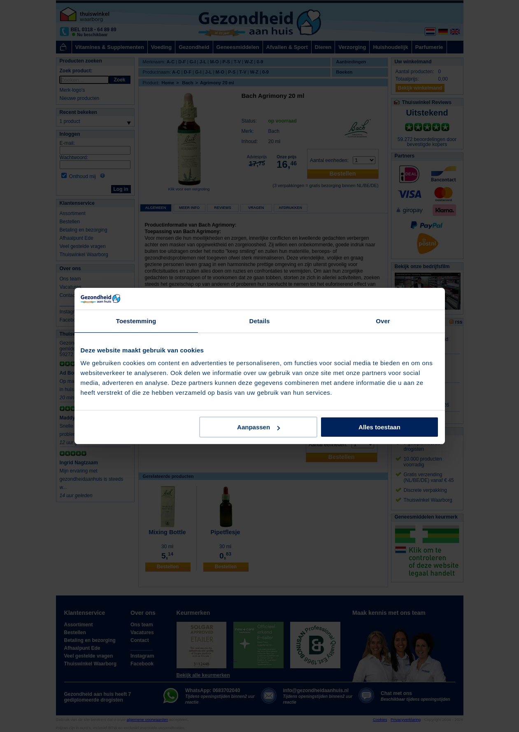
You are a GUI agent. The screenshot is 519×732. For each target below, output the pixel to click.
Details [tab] (259, 320)
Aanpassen (258, 427)
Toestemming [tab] (136, 320)
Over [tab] (383, 320)
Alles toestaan (379, 427)
